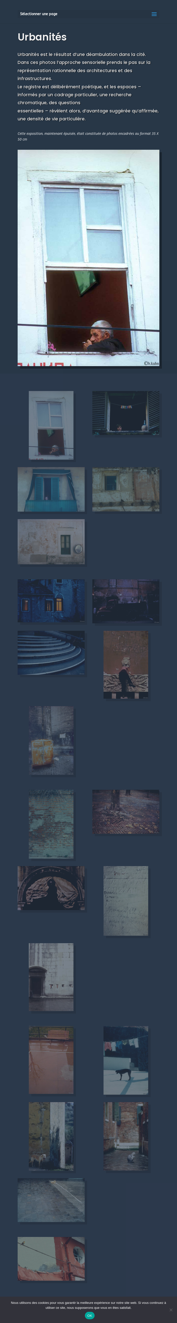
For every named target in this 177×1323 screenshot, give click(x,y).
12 (93, 353)
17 (114, 353)
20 (126, 353)
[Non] (170, 1309)
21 (131, 353)
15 (105, 353)
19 (122, 353)
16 (109, 353)
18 (118, 353)
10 (84, 353)
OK (89, 1316)
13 (97, 353)
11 (88, 353)
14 (101, 353)
